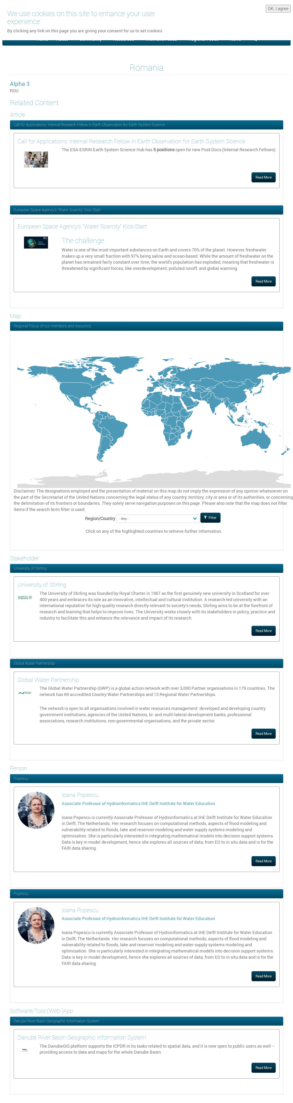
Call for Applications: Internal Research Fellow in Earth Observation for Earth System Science (89, 124)
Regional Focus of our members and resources (52, 326)
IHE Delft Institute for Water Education (178, 803)
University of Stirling (30, 568)
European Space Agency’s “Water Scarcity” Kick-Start (57, 209)
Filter (210, 517)
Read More (264, 177)
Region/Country (100, 518)
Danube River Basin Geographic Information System (56, 1021)
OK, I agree (278, 8)
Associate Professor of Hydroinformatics (101, 803)
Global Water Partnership (34, 663)
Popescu (21, 778)
